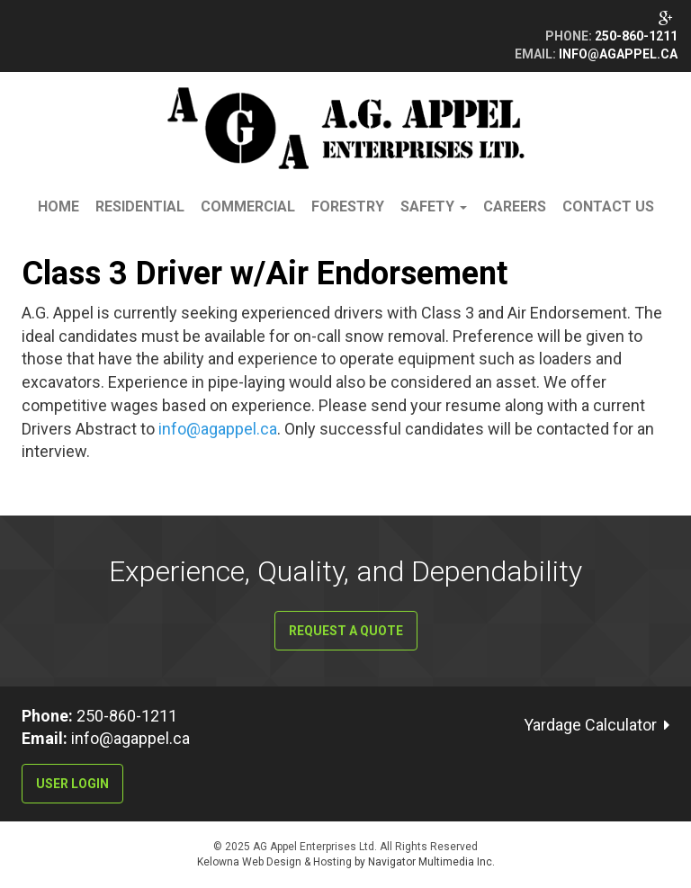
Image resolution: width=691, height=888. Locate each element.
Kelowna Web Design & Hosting (275, 862)
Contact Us (608, 206)
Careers (514, 206)
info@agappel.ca (618, 54)
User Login (72, 783)
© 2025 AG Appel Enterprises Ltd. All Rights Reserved (345, 846)
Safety (433, 206)
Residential (139, 206)
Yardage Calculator (590, 724)
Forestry (347, 206)
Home (58, 206)
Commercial (248, 206)
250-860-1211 (636, 36)
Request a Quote (346, 630)
